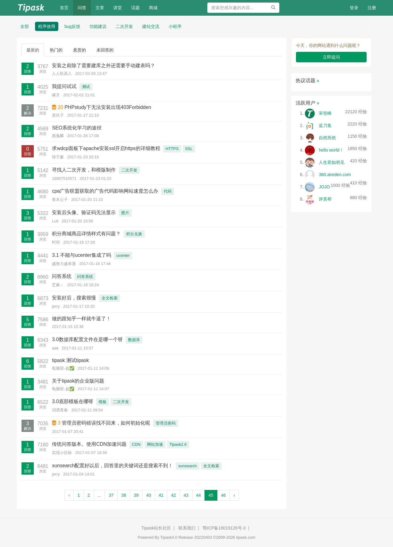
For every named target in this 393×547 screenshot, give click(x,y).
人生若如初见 (331, 162)
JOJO (324, 186)
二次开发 (124, 26)
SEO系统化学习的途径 (77, 127)
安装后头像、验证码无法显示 (84, 212)
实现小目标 (62, 452)
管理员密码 (166, 423)
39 (136, 495)
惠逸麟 (58, 135)
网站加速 (155, 444)
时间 (56, 242)
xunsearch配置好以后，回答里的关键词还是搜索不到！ (112, 465)
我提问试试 (64, 86)
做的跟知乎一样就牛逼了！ (81, 318)
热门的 (56, 50)
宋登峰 (325, 113)
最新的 (32, 50)
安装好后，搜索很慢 (74, 297)
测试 (86, 86)
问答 (82, 7)
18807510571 (64, 178)
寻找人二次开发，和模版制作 (84, 169)
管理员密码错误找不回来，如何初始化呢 (106, 423)
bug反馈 (72, 26)
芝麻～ (58, 285)
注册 (372, 7)
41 (161, 495)
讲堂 (117, 7)
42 (173, 495)
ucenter (123, 255)
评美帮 (325, 199)
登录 (354, 7)
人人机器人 (62, 73)
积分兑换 (134, 234)
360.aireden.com (335, 174)
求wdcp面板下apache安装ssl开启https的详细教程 (106, 148)
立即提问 (331, 57)
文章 (99, 7)
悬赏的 (79, 50)
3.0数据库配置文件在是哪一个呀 (87, 339)
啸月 (56, 95)
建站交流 (150, 26)
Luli (55, 221)
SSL (189, 148)
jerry (56, 306)
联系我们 (187, 528)
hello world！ (331, 150)
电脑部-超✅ (63, 368)
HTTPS (172, 148)
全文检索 (110, 298)
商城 (153, 7)
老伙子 (58, 115)
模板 (103, 401)
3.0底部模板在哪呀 (72, 401)
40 (148, 495)
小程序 (175, 26)
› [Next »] (234, 495)
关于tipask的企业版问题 (78, 380)
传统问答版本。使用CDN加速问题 (89, 444)
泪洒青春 (60, 410)
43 (186, 495)
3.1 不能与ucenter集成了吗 (81, 255)
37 (111, 495)
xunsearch (187, 466)
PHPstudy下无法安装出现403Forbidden (107, 107)
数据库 (134, 339)
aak (55, 348)
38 (123, 495)
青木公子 (60, 199)
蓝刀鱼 (325, 125)
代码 (168, 191)
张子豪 (58, 157)
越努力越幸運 (64, 263)
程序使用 (46, 26)
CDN (136, 444)
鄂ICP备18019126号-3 (224, 528)
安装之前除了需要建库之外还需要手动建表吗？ (103, 65)
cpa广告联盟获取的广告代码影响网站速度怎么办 (105, 191)
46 (223, 495)
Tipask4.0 (168, 537)
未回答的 (105, 50)
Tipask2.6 (178, 444)
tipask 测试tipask (70, 360)
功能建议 (98, 26)
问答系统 (62, 276)
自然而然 (327, 137)
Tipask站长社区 (156, 528)
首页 (66, 7)
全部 (24, 26)
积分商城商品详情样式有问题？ (86, 233)
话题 (135, 7)
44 (198, 495)
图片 (125, 212)
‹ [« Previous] (69, 495)
